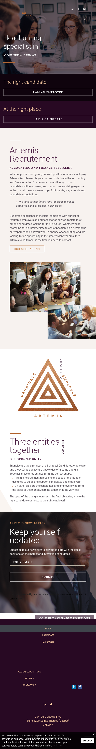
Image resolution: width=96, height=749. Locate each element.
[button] (84, 18)
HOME (48, 628)
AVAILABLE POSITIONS (29, 671)
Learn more (46, 745)
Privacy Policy (66, 594)
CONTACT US (29, 685)
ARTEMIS (29, 678)
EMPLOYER (48, 642)
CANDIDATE (48, 635)
